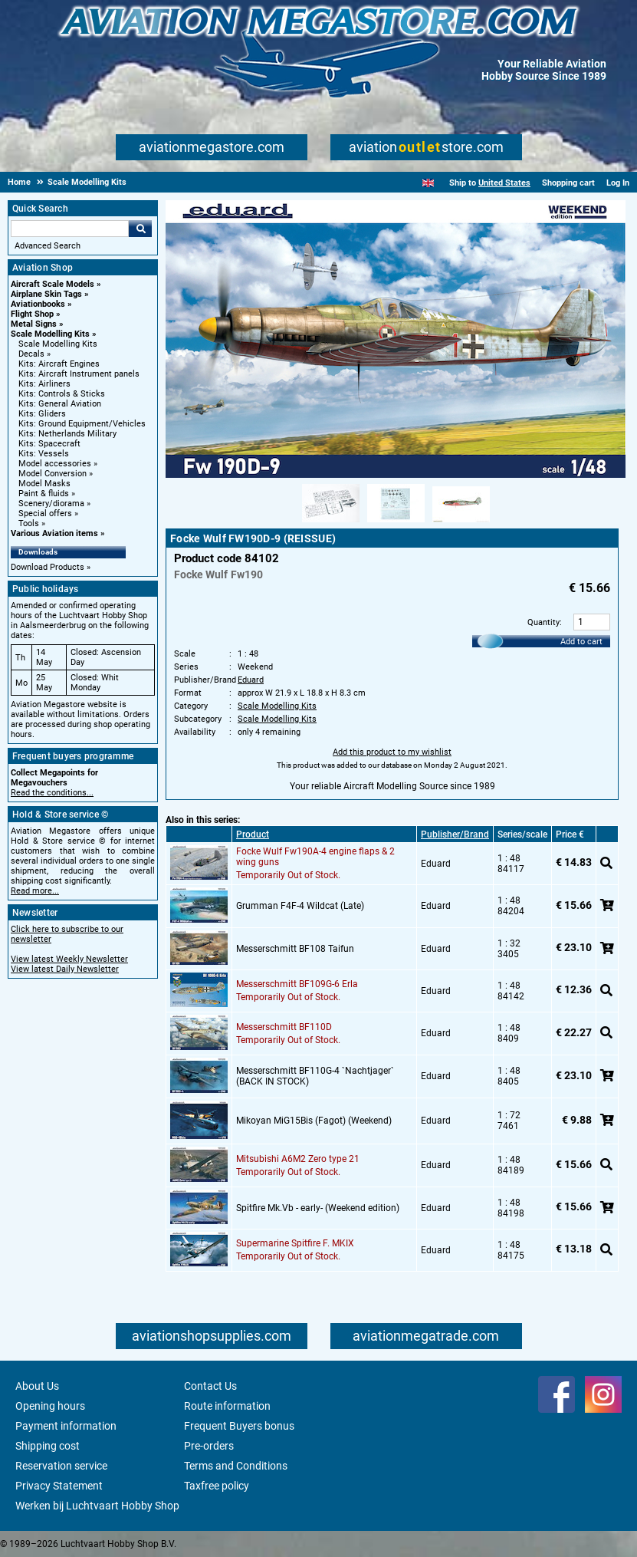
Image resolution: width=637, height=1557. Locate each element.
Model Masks (44, 484)
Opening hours (50, 1406)
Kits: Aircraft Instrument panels (79, 374)
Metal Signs (34, 324)
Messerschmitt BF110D (284, 1027)
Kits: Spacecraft (49, 444)
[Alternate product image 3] (461, 523)
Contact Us (210, 1386)
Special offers (45, 513)
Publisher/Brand (455, 834)
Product (252, 834)
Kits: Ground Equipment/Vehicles (82, 424)
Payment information (66, 1426)
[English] (428, 183)
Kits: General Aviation (59, 404)
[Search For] (70, 228)
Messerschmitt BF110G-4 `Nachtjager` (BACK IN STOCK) (315, 1076)
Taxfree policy (216, 1486)
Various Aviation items (54, 533)
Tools (28, 523)
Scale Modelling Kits (50, 334)
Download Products (47, 567)
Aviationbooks (38, 304)
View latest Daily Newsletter (65, 969)
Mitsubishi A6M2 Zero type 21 (298, 1159)
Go (140, 228)
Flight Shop (32, 314)
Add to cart (581, 642)
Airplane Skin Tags (46, 294)
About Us (37, 1386)
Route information (227, 1406)
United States (504, 183)
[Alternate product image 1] (330, 523)
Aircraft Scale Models (52, 284)
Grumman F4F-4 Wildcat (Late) (300, 905)
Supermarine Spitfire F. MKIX (295, 1243)
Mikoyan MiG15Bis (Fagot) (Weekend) (314, 1120)
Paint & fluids (43, 494)
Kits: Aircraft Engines (59, 364)
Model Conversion (52, 474)
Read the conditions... (52, 793)
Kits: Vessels (43, 454)
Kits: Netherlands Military (67, 434)
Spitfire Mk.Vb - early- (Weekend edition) (317, 1208)
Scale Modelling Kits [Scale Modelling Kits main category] (57, 344)
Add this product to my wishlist (392, 752)
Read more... (35, 891)
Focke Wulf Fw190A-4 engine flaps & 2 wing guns (315, 856)
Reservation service (61, 1466)
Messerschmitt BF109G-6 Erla (297, 984)
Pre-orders (209, 1446)
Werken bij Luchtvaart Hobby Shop (97, 1505)
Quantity (543, 622)
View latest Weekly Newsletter (69, 959)
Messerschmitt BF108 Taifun (295, 948)
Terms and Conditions (235, 1466)
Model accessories (54, 464)
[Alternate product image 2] (395, 523)
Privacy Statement (59, 1486)
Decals (31, 354)
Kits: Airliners (44, 384)
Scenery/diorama (51, 504)
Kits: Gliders (42, 414)
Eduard (251, 680)
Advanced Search (47, 246)
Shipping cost (47, 1446)
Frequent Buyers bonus (239, 1426)
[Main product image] (396, 474)
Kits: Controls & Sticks (61, 394)
